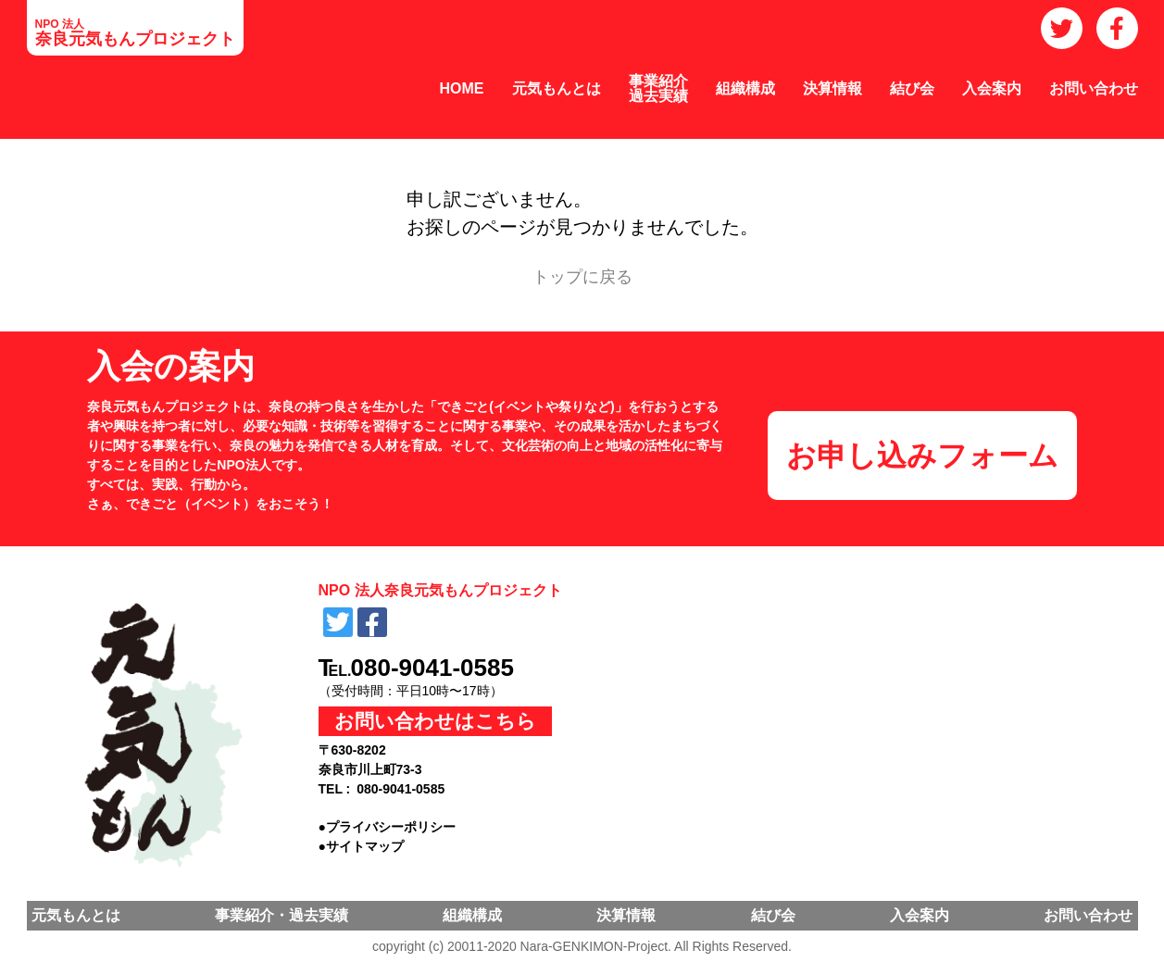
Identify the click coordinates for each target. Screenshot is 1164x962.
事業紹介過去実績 (658, 88)
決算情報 (832, 88)
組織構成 (745, 88)
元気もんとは (556, 88)
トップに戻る (582, 277)
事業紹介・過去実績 (281, 915)
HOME (462, 88)
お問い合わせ (1093, 88)
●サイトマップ (361, 846)
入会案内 (991, 88)
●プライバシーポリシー (387, 826)
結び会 (912, 88)
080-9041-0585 (432, 667)
